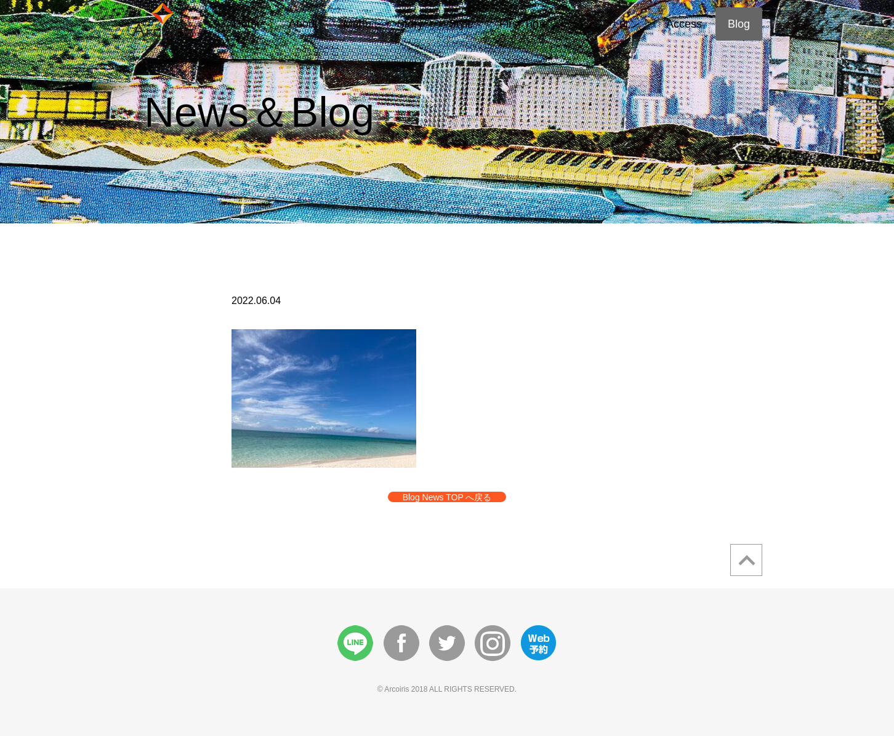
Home (248, 24)
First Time (523, 24)
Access (684, 24)
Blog (739, 24)
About (303, 24)
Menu (357, 24)
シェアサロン (607, 24)
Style (461, 24)
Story (410, 24)
